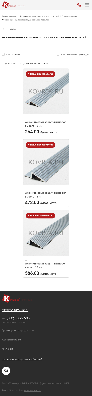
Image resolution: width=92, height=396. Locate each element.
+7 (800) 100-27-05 (16, 318)
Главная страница (9, 16)
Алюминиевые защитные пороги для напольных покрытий (25, 20)
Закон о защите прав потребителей (22, 359)
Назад (9, 29)
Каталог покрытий (51, 16)
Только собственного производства (75, 55)
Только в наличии (13, 55)
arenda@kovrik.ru (15, 310)
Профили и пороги (69, 16)
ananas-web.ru (32, 390)
